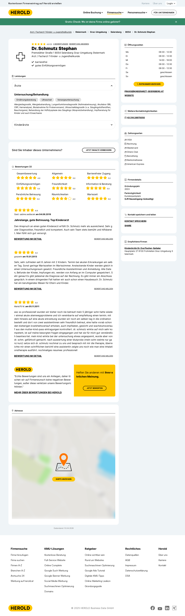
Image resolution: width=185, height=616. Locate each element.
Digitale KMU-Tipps (94, 575)
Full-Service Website (54, 560)
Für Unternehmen (164, 12)
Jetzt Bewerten (95, 388)
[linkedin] (167, 608)
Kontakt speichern (135, 221)
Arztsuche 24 (17, 575)
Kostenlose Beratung (55, 554)
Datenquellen (132, 554)
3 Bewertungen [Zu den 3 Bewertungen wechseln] (60, 44)
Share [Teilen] (128, 225)
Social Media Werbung (55, 581)
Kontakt (162, 565)
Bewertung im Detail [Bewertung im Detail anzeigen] (28, 238)
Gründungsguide (93, 586)
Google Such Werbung (56, 570)
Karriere (145, 3)
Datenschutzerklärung (136, 570)
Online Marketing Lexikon (97, 581)
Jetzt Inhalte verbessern (98, 150)
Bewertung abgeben (79, 44)
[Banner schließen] (176, 22)
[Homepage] (20, 12)
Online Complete (53, 565)
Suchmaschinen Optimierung (59, 586)
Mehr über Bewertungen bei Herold (38, 392)
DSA (127, 575)
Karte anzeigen (63, 479)
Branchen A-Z (18, 570)
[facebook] (152, 608)
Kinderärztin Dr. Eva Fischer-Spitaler (143, 248)
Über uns (157, 3)
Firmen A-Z (16, 565)
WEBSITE (129, 95)
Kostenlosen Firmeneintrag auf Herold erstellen (35, 3)
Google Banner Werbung (57, 575)
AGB (127, 560)
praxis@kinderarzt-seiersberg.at (144, 91)
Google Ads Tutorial (95, 570)
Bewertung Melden (103, 239)
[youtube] (160, 608)
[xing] (174, 608)
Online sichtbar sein (95, 554)
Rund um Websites (94, 560)
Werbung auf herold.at (22, 581)
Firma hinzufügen (19, 554)
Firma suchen (17, 560)
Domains (48, 591)
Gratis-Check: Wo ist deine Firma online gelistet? (92, 21)
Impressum (130, 565)
